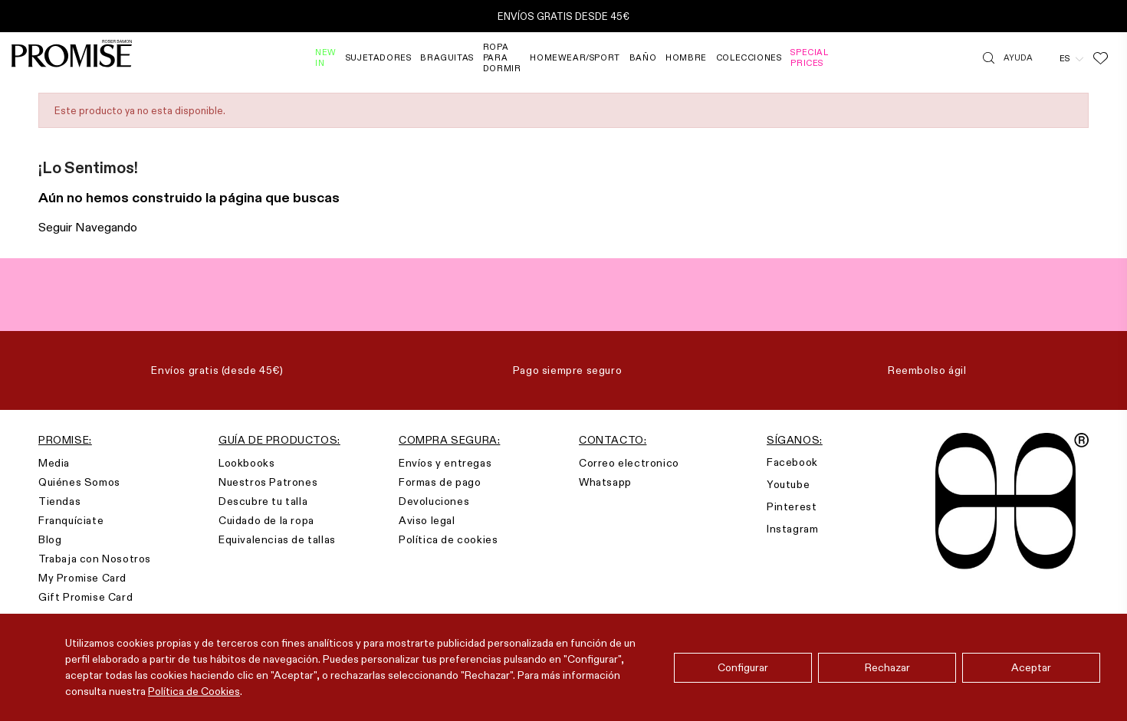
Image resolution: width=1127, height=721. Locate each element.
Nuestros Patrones (268, 482)
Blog (49, 539)
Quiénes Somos (79, 482)
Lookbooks (246, 463)
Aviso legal (427, 520)
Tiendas (59, 501)
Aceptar (1031, 667)
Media (54, 463)
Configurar (743, 667)
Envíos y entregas (445, 463)
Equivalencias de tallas (277, 539)
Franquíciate (71, 520)
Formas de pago (440, 482)
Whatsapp (605, 482)
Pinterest (791, 506)
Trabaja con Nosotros (94, 558)
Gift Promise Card (85, 597)
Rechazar (887, 667)
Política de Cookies (194, 691)
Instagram (792, 529)
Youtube (788, 484)
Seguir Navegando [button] (87, 227)
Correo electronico (629, 463)
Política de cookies (448, 539)
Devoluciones (434, 501)
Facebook (792, 462)
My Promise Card (82, 578)
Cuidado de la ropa (266, 520)
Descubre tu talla (263, 501)
